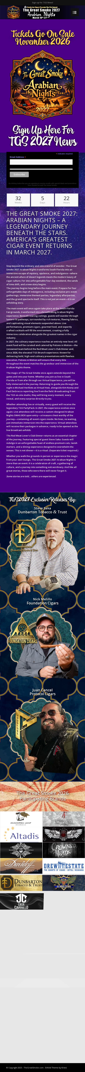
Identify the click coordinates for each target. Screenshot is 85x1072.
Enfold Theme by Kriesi (56, 1067)
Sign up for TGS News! (42, 2)
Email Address (18, 157)
